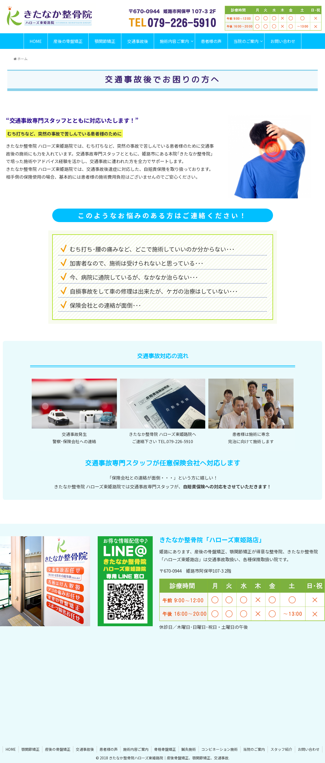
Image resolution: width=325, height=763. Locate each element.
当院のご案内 (254, 749)
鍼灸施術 (188, 749)
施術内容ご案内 (136, 749)
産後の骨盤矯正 (57, 749)
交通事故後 (85, 749)
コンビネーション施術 (219, 749)
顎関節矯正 (30, 749)
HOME (10, 749)
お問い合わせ (309, 749)
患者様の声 (109, 749)
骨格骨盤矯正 (165, 749)
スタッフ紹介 (281, 749)
